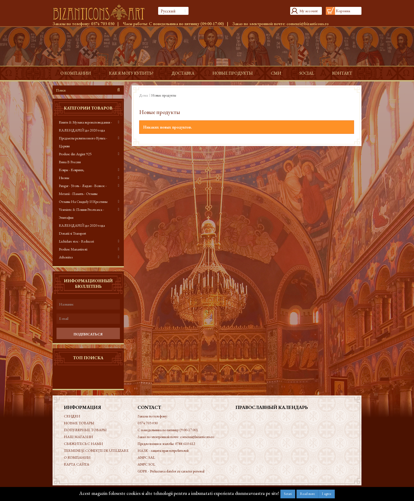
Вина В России (70, 162)
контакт (342, 73)
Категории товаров (88, 108)
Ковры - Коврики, (71, 169)
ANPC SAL (146, 457)
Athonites (66, 257)
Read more (307, 493)
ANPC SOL (146, 464)
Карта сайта (76, 464)
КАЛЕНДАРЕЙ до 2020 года (82, 225)
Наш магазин (78, 436)
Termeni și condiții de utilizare (96, 450)
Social (306, 73)
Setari (288, 493)
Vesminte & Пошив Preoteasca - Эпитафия (81, 213)
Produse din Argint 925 (75, 154)
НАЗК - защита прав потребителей (163, 450)
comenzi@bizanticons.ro (307, 23)
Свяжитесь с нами (83, 443)
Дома (143, 95)
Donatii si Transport (72, 233)
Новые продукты (233, 73)
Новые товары (79, 423)
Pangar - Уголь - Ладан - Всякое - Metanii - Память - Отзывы (83, 189)
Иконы (64, 177)
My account (308, 10)
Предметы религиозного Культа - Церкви (83, 142)
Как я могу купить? (131, 73)
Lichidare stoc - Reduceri (76, 241)
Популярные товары (85, 429)
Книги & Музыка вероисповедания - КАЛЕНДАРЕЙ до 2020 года (85, 126)
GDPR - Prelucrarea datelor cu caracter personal (171, 471)
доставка (183, 73)
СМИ (276, 73)
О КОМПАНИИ (75, 73)
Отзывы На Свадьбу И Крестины (83, 201)
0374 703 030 (102, 23)
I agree (326, 493)
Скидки (72, 416)
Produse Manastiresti (73, 249)
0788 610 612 (185, 443)
